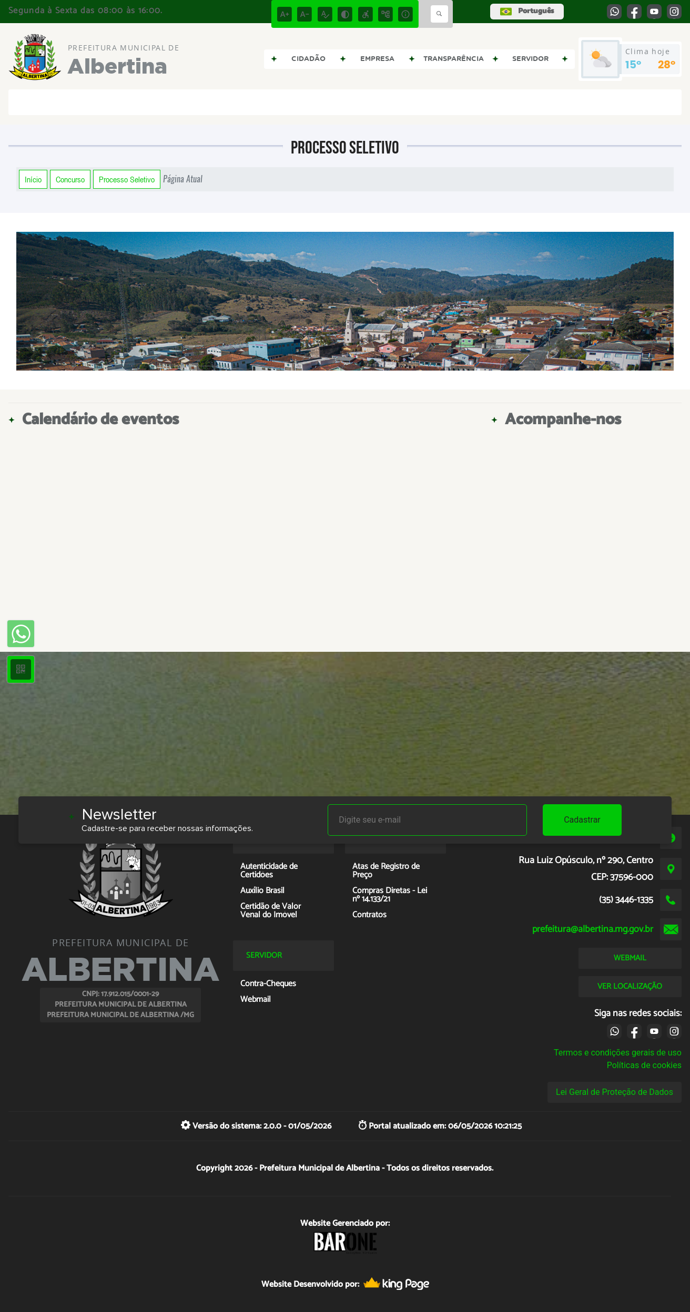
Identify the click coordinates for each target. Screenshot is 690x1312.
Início (33, 179)
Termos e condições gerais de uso (618, 1053)
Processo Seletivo (127, 179)
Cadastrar (582, 820)
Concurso (70, 179)
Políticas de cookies (644, 1065)
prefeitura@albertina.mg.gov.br (592, 929)
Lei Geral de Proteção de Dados (614, 1092)
